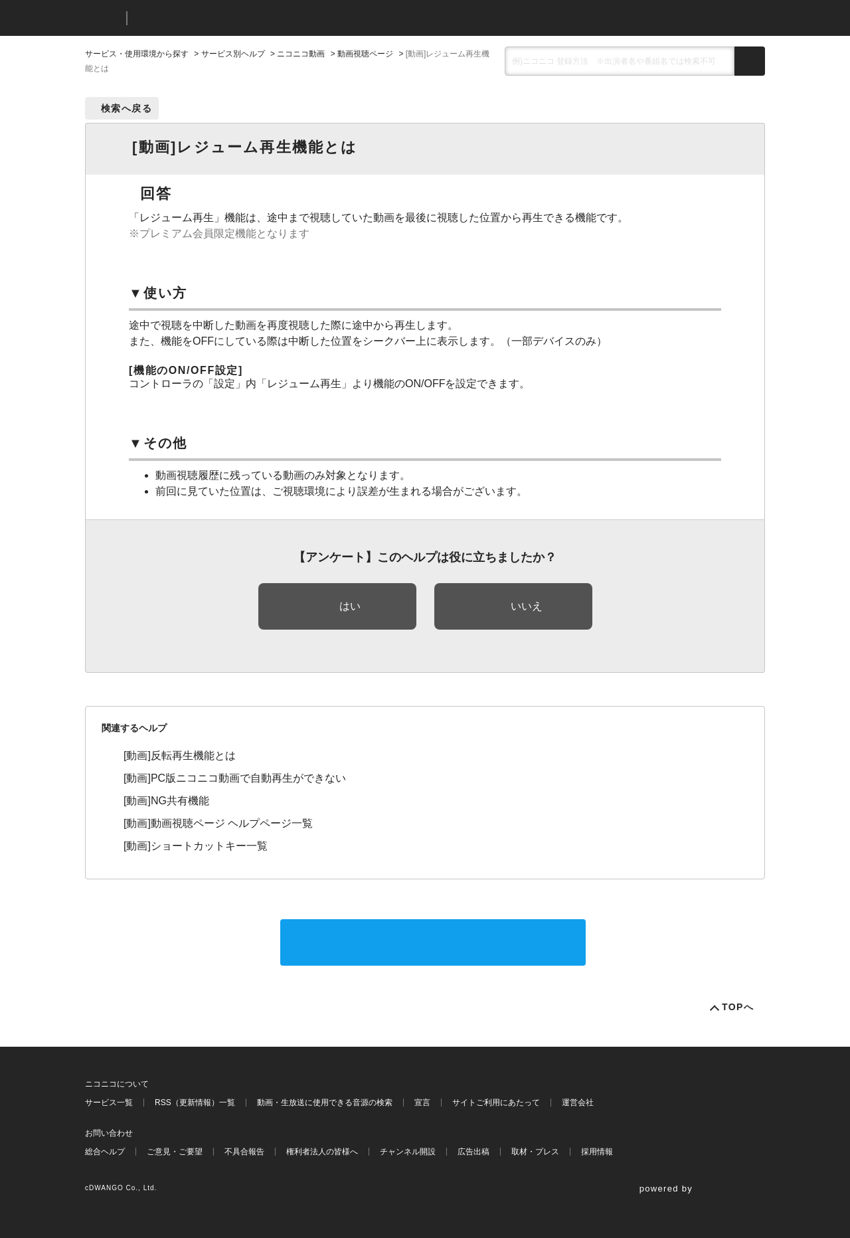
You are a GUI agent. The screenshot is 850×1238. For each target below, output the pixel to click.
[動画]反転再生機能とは (180, 755)
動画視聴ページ (365, 53)
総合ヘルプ (105, 1151)
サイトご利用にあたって (496, 1102)
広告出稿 (473, 1151)
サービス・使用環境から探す (137, 53)
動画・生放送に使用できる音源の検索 (324, 1102)
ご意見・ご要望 (175, 1151)
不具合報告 (244, 1151)
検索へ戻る (126, 108)
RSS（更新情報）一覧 (195, 1102)
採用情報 (597, 1151)
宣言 (422, 1102)
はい (350, 606)
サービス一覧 (109, 1102)
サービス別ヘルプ (233, 53)
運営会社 (578, 1102)
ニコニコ (103, 18)
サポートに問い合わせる (433, 942)
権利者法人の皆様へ (322, 1151)
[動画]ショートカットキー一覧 (196, 845)
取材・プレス (535, 1151)
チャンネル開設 (408, 1151)
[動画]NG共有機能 (166, 800)
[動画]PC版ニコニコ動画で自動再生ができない (235, 778)
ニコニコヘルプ (207, 18)
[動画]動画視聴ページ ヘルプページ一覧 (218, 823)
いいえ (527, 606)
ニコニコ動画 (301, 53)
